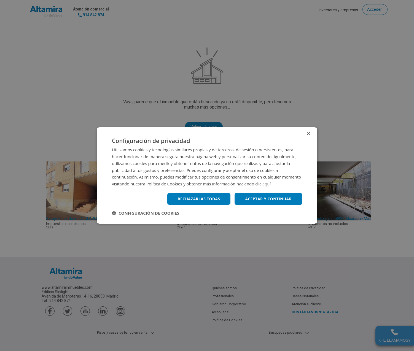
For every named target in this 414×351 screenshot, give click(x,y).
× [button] (308, 134)
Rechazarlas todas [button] (197, 198)
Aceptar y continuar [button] (268, 198)
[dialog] (207, 175)
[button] (145, 212)
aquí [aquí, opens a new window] (266, 184)
